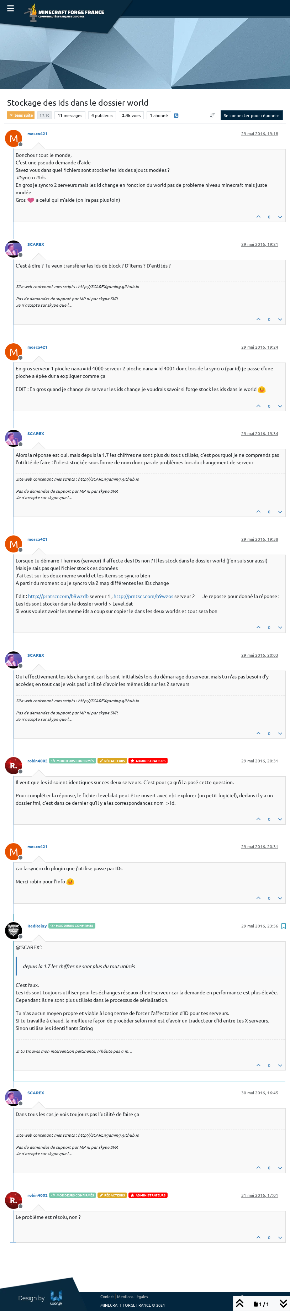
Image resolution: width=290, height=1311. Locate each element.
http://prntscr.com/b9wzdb (58, 596)
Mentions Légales (132, 1296)
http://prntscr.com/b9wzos (143, 596)
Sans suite (21, 115)
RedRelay (37, 926)
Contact (107, 1296)
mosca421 (37, 133)
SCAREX (35, 244)
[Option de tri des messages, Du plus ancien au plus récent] (212, 115)
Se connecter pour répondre (252, 115)
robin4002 (37, 760)
